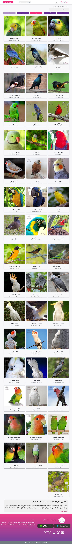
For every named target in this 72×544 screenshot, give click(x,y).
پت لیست (62, 7)
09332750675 (60, 531)
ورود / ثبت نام (8, 2)
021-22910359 (47, 531)
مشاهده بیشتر (64, 511)
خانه (66, 7)
